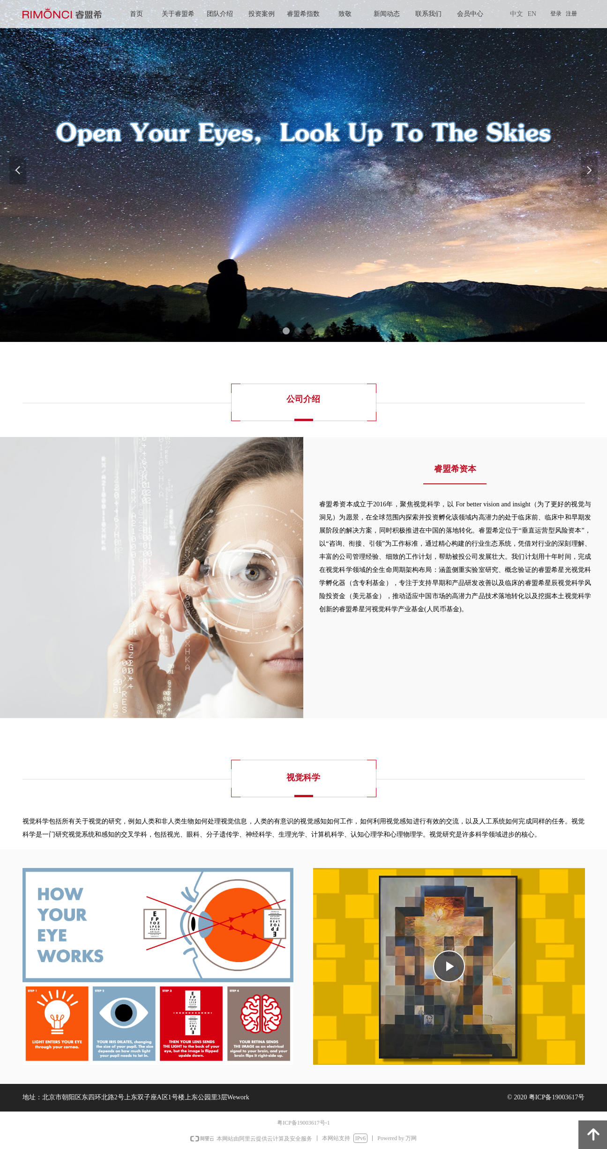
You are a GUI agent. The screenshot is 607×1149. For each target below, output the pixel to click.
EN (532, 13)
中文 (516, 13)
